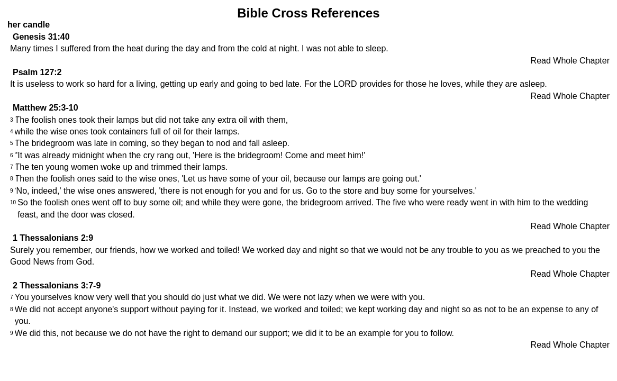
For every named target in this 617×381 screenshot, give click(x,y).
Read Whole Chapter (570, 60)
